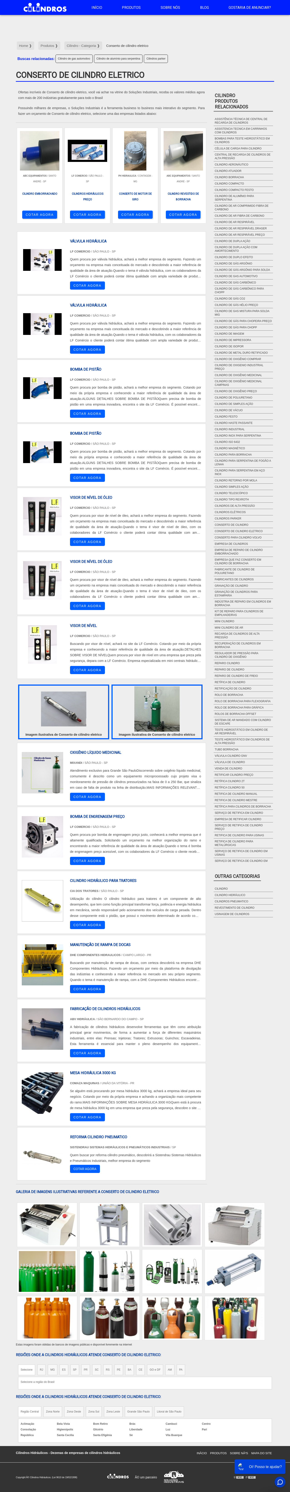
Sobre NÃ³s (239, 1453)
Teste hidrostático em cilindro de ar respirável (241, 731)
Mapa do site (261, 1453)
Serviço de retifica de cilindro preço (239, 827)
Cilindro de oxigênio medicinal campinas (238, 383)
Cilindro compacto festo (234, 190)
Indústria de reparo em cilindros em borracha (243, 603)
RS (108, 1369)
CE (141, 1369)
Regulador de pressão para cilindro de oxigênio (236, 655)
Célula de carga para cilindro (238, 148)
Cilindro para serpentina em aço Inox (240, 472)
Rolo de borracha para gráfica (239, 707)
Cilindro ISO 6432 (227, 442)
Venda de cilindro (228, 768)
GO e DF (155, 1369)
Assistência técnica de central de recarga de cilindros (241, 121)
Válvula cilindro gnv (231, 755)
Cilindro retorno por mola (236, 480)
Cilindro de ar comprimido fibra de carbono (241, 207)
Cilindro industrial (230, 429)
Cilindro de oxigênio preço (236, 391)
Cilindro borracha (229, 177)
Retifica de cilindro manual (236, 793)
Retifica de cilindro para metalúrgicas (234, 843)
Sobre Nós (170, 7)
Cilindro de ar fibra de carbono (239, 215)
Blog (204, 7)
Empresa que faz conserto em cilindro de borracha (238, 561)
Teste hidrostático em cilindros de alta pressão (242, 741)
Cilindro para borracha (233, 454)
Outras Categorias (237, 876)
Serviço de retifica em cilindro (239, 812)
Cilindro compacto (229, 183)
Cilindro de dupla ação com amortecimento (236, 249)
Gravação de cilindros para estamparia (236, 593)
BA (129, 1369)
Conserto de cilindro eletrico (239, 531)
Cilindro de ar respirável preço (240, 234)
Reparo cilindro (227, 663)
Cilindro (221, 888)
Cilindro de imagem (229, 333)
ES (64, 1369)
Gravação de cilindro (231, 585)
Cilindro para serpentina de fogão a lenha (243, 462)
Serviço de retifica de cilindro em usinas (241, 853)
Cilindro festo (226, 416)
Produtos (131, 7)
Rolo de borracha (229, 695)
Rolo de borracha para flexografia (243, 701)
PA (181, 1369)
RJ (41, 1369)
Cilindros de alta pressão (235, 505)
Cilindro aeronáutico (231, 164)
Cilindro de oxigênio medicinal (238, 375)
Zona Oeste (74, 1411)
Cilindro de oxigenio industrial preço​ (239, 367)
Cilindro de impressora (233, 340)
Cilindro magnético (230, 448)
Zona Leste (113, 1411)
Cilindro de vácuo (229, 410)
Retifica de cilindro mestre (236, 800)
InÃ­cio (202, 1453)
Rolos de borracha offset (235, 714)
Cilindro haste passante (234, 423)
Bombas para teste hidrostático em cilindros (242, 140)
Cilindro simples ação (232, 486)
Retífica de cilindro (230, 682)
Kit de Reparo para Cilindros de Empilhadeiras (239, 613)
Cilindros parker (155, 58)
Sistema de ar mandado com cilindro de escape (243, 721)
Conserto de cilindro (231, 524)
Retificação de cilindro (233, 688)
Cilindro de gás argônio (233, 263)
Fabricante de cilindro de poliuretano (235, 571)
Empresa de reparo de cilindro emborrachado (239, 551)
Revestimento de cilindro (234, 907)
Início (97, 7)
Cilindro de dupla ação (232, 241)
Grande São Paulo (138, 1411)
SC (97, 1369)
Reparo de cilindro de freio (236, 676)
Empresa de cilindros (231, 543)
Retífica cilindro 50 (229, 787)
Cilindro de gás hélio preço (236, 305)
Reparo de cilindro (229, 669)
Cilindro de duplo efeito (234, 257)
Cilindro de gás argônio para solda (242, 269)
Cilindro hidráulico (230, 895)
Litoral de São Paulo (169, 1411)
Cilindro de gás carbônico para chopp (239, 290)
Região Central (30, 1411)
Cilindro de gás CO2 (230, 298)
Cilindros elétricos (230, 512)
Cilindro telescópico (231, 493)
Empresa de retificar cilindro (238, 819)
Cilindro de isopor (229, 346)
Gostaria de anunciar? (250, 7)
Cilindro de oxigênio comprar (238, 359)
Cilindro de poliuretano (233, 397)
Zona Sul (93, 1411)
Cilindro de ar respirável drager (241, 228)
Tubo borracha (227, 749)
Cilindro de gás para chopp (236, 327)
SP (75, 1369)
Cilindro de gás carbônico (235, 282)
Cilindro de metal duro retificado (241, 352)
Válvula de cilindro (230, 762)
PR (86, 1369)
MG (52, 1369)
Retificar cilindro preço (234, 774)
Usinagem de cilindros (232, 914)
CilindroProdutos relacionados (231, 101)
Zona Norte (53, 1411)
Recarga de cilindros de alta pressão (237, 635)
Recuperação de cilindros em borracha (238, 645)
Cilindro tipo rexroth (232, 499)
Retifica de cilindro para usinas (239, 835)
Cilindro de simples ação (234, 404)
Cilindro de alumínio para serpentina (118, 58)
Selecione (27, 1369)
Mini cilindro (224, 621)
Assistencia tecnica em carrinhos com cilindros (241, 130)
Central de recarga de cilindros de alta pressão (243, 156)
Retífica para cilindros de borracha (243, 806)
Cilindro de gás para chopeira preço (243, 321)
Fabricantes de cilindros (234, 579)
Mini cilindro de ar (229, 627)
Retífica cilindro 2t (230, 781)
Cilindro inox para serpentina (238, 435)
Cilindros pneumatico (231, 901)
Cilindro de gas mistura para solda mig (242, 313)
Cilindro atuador (228, 171)
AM (170, 1369)
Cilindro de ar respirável (234, 222)
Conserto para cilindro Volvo (238, 537)
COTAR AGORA (40, 214)
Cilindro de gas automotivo (74, 58)
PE (119, 1369)
